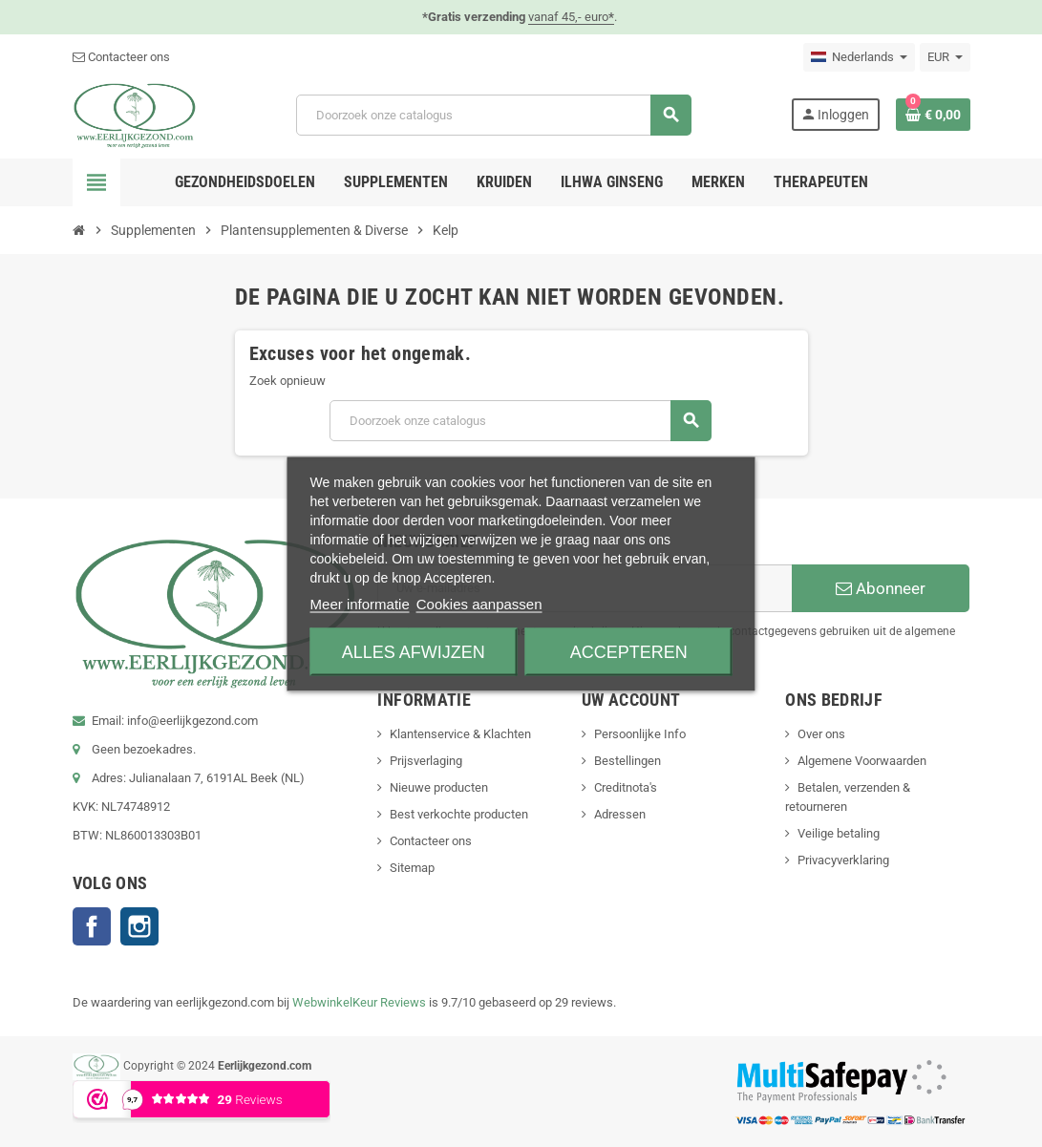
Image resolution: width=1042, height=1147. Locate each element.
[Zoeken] (493, 115)
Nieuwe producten (439, 787)
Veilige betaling (838, 833)
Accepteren (629, 651)
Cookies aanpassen (479, 603)
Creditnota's (625, 787)
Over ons (821, 734)
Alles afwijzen (413, 651)
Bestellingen (627, 761)
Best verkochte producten (459, 814)
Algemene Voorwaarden (861, 761)
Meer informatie (360, 603)
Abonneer (880, 588)
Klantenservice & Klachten (460, 734)
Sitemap (412, 867)
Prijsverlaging (426, 761)
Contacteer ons (121, 57)
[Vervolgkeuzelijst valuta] (945, 57)
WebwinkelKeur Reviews (359, 1002)
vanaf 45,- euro (571, 17)
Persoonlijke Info (640, 734)
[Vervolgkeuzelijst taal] (859, 57)
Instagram (139, 926)
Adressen (620, 814)
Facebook (92, 926)
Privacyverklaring (843, 860)
